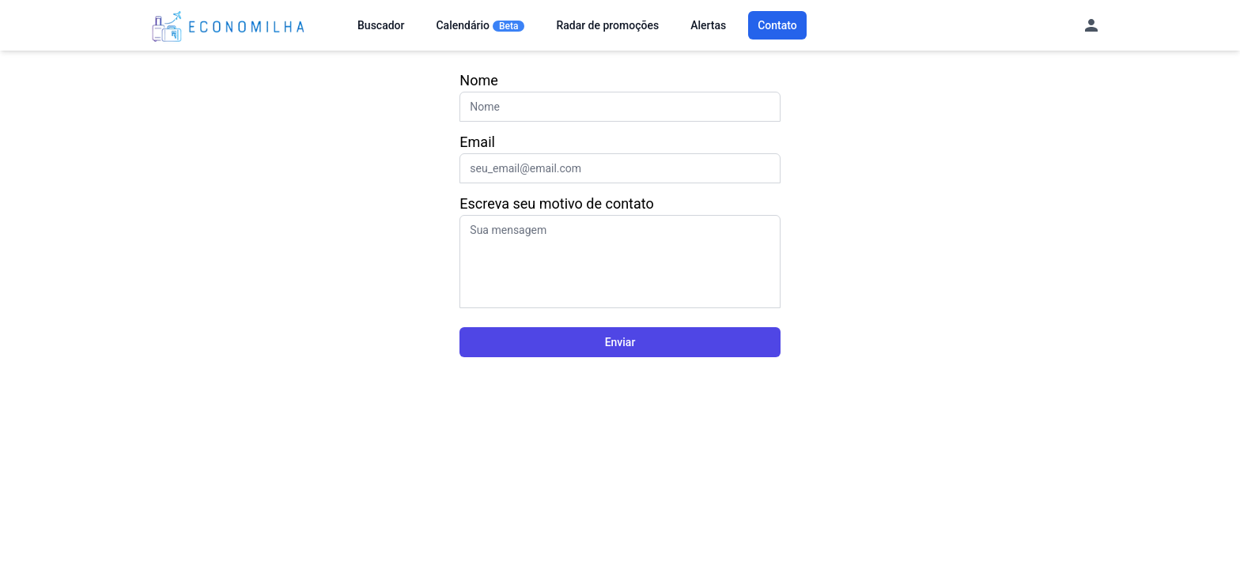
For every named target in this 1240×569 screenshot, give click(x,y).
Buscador (380, 25)
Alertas (708, 25)
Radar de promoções (607, 25)
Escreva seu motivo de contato (556, 203)
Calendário (480, 25)
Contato (777, 25)
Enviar (620, 342)
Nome (478, 80)
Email (477, 142)
